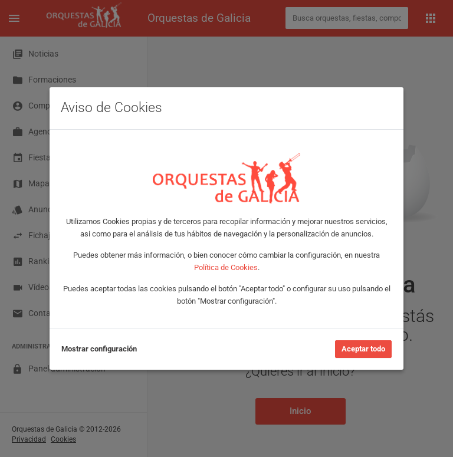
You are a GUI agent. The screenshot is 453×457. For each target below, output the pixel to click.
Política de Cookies (226, 267)
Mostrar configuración (99, 348)
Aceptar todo (363, 348)
